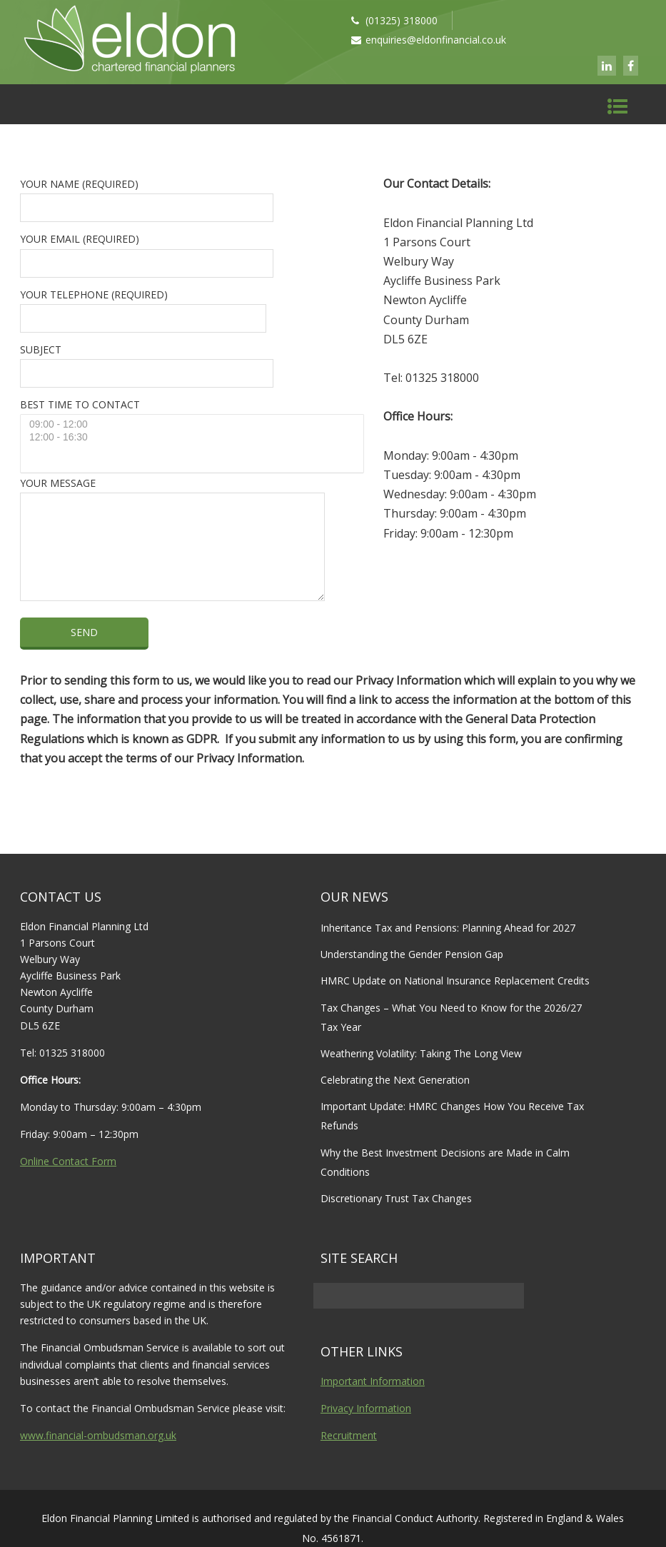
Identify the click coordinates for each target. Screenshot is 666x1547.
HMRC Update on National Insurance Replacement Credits (455, 980)
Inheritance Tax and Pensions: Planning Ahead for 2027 (448, 927)
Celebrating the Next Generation (395, 1080)
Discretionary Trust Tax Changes (396, 1198)
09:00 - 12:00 (194, 424)
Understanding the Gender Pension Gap (412, 954)
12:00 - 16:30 (194, 437)
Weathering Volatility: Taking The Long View (421, 1053)
